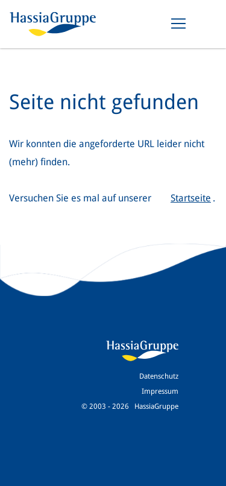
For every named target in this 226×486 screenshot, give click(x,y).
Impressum (160, 391)
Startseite (191, 198)
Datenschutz (158, 376)
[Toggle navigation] (178, 23)
